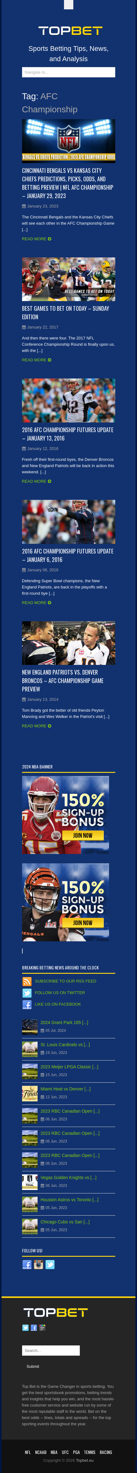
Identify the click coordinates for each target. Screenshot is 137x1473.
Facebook (33, 1327)
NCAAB (41, 1452)
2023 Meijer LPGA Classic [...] (69, 1066)
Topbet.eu (85, 1460)
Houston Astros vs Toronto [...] (70, 1199)
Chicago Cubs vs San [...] (65, 1221)
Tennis (89, 1452)
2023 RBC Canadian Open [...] (70, 1111)
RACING (106, 1452)
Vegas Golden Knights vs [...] (69, 1177)
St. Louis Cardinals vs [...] (65, 1044)
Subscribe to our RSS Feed (65, 981)
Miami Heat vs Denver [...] (66, 1088)
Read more (34, 239)
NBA (54, 1452)
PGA (76, 1452)
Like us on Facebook (58, 1004)
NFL (28, 1452)
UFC (65, 1452)
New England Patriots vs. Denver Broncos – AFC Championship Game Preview (62, 680)
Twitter (25, 1327)
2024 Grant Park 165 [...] (64, 1022)
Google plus (42, 1327)
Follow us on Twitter (60, 992)
